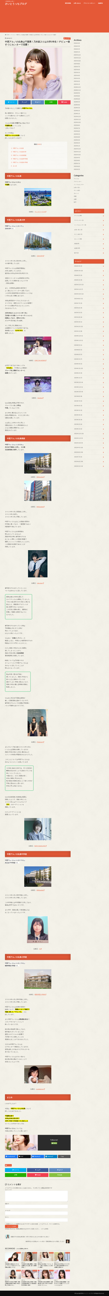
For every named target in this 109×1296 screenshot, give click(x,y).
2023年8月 (77, 125)
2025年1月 (77, 84)
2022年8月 (77, 160)
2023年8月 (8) (78, 396)
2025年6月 (77, 69)
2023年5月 (77, 134)
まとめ (14, 166)
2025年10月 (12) (78, 294)
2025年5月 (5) (78, 312)
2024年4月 (77, 105)
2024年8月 (77, 96)
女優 (75, 199)
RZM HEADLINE (39, 846)
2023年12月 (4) (78, 382)
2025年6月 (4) (78, 308)
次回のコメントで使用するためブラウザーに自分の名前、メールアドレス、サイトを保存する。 (33, 1224)
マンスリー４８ (40, 212)
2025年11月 (77, 58)
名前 (7, 1203)
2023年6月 (77, 131)
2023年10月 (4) (78, 391)
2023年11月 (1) (78, 387)
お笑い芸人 (77, 187)
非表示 (39, 144)
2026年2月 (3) (78, 275)
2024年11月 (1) (78, 340)
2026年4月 (77, 43)
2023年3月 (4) (78, 419)
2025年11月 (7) (78, 289)
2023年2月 (77, 143)
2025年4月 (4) (78, 317)
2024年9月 (77, 93)
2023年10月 (77, 122)
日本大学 (40, 256)
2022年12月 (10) (78, 433)
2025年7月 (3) (78, 303)
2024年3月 (77, 107)
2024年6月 (77, 99)
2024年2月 (77, 110)
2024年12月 (77, 87)
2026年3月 (77, 46)
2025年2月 (77, 81)
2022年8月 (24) (78, 452)
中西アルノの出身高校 (18, 155)
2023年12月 (77, 116)
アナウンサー (77, 181)
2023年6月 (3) (78, 405)
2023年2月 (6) (78, 424)
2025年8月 (77, 63)
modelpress (39, 1089)
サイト (7, 1217)
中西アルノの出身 (17, 148)
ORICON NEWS (40, 360)
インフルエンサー (79, 184)
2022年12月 (77, 149)
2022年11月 (77, 151)
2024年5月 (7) (78, 359)
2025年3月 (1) (78, 322)
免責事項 (100, 3)
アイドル (9, 1165)
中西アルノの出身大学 (18, 152)
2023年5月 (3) (78, 410)
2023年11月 (77, 119)
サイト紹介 (77, 190)
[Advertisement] (54, 19)
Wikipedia (40, 477)
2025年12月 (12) (78, 284)
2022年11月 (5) (78, 438)
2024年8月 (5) (78, 349)
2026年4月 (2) (78, 266)
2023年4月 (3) (78, 415)
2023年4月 (77, 137)
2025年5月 (77, 72)
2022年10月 (77, 154)
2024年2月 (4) (78, 373)
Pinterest (40, 742)
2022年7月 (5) (78, 456)
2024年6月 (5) (78, 354)
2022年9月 (77, 157)
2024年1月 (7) (78, 377)
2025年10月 (77, 61)
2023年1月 (77, 146)
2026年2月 (77, 49)
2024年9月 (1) (78, 345)
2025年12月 (77, 55)
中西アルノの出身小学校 (19, 162)
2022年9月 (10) (78, 447)
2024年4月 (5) (78, 363)
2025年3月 (77, 78)
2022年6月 (77, 166)
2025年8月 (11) (78, 298)
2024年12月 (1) (78, 335)
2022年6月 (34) (78, 461)
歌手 (75, 202)
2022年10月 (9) (78, 442)
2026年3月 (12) (78, 270)
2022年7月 (77, 163)
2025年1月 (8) (78, 331)
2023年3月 (77, 140)
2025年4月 (77, 75)
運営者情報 (68, 3)
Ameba (40, 398)
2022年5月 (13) (78, 466)
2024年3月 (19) (78, 368)
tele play (39, 583)
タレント (76, 193)
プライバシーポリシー (89, 3)
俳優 (75, 196)
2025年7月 (77, 66)
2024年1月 (77, 113)
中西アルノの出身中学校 (19, 159)
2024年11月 (77, 90)
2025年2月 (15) (78, 326)
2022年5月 (77, 169)
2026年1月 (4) (78, 280)
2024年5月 (77, 102)
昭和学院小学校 (40, 994)
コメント (8, 1189)
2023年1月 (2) (78, 429)
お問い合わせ (77, 3)
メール (7, 1210)
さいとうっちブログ (16, 3)
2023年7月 (77, 128)
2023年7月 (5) (78, 401)
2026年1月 (77, 52)
